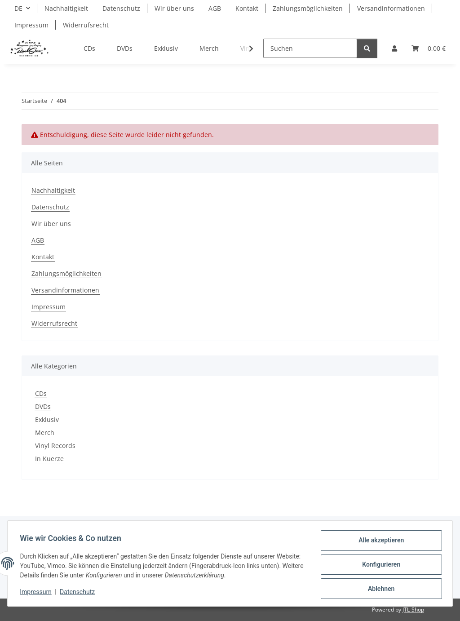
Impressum (37, 593)
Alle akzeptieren (379, 542)
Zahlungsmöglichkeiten (308, 8)
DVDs (43, 406)
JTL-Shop (413, 609)
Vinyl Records (55, 445)
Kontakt (246, 8)
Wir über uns (174, 8)
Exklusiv (47, 419)
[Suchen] (310, 48)
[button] (394, 48)
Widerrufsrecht (86, 25)
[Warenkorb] (428, 48)
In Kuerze (49, 458)
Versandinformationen (391, 8)
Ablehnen (379, 589)
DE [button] (18, 8)
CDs (41, 393)
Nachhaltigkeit (66, 8)
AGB (214, 8)
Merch (44, 432)
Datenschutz (79, 593)
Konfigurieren (379, 565)
